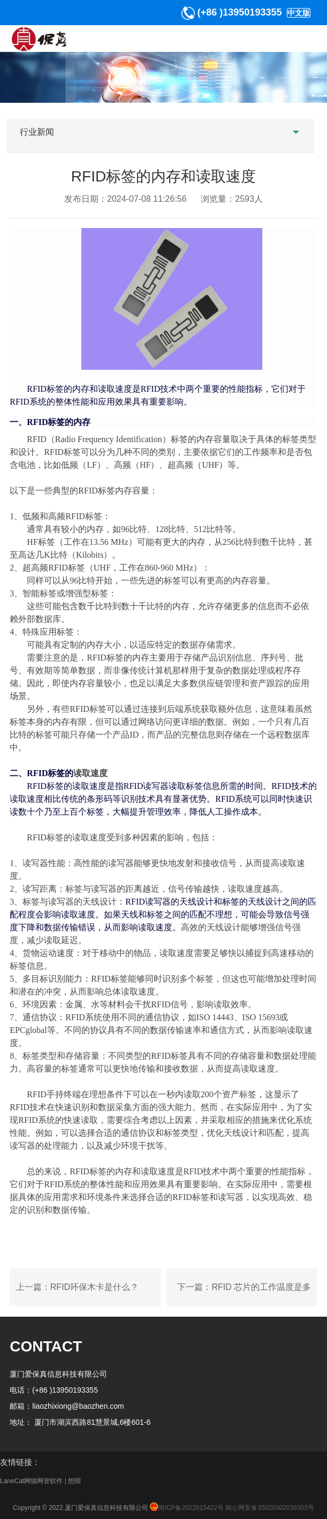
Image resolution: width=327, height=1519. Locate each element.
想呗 (74, 1481)
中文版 (298, 13)
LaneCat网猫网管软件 (31, 1481)
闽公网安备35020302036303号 (269, 1508)
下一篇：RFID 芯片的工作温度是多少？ (244, 1294)
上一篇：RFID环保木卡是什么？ (77, 1287)
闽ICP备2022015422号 (186, 1508)
